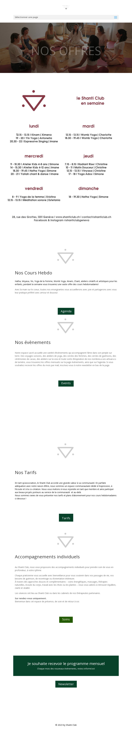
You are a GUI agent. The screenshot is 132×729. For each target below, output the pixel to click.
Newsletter (66, 684)
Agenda (66, 311)
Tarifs (66, 518)
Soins (66, 619)
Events (66, 383)
